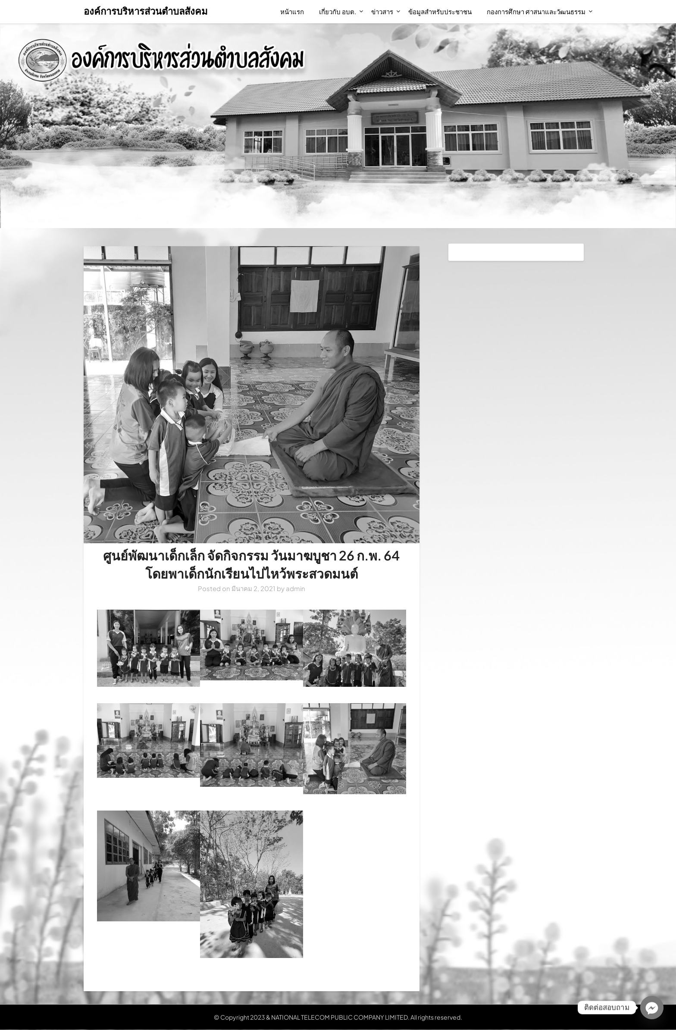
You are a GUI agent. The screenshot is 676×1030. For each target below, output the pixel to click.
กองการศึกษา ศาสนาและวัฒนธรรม (536, 11)
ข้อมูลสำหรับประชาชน (440, 11)
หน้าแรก (292, 11)
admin (295, 588)
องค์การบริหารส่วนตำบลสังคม (146, 11)
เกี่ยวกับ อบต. (337, 11)
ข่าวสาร (382, 11)
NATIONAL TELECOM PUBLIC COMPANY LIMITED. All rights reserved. (366, 1017)
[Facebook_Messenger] (651, 1007)
